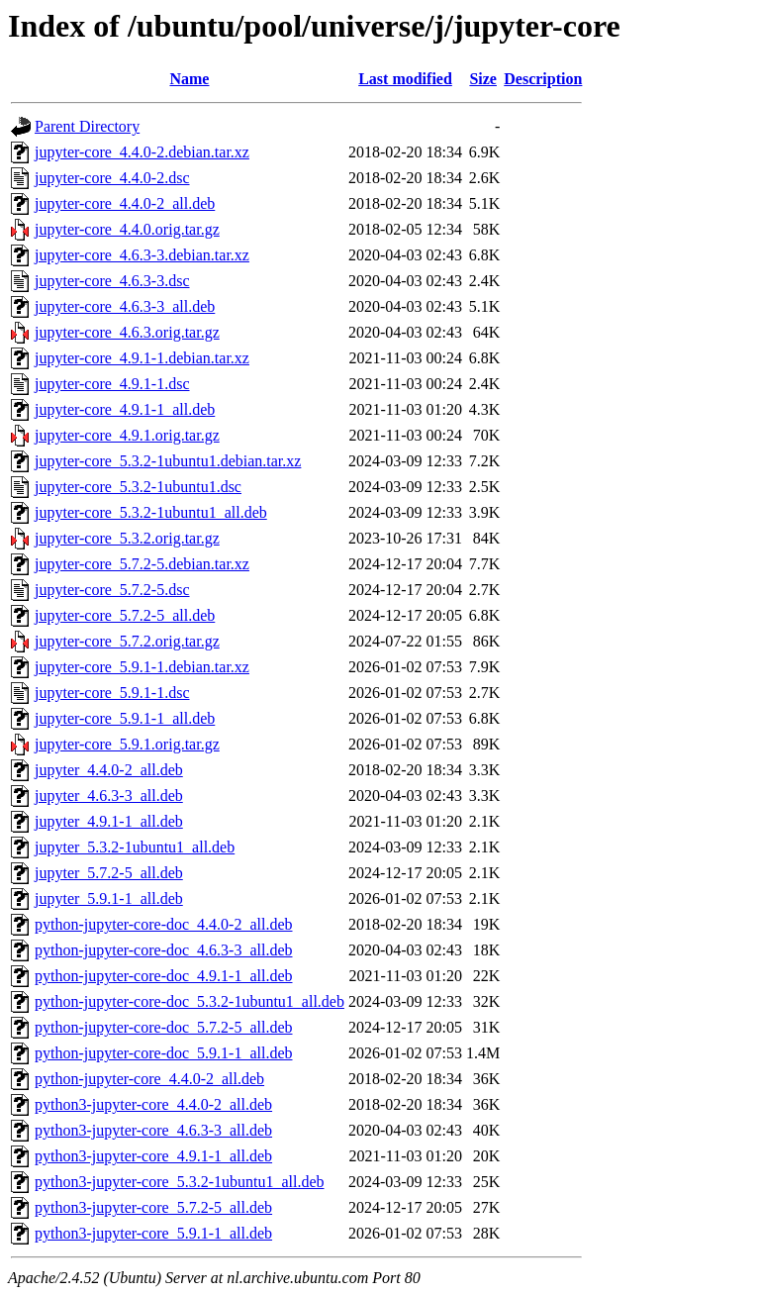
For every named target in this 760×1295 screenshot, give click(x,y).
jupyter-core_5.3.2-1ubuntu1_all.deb (151, 512)
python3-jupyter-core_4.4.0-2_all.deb (153, 1104)
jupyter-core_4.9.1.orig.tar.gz (127, 435)
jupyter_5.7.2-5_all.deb (109, 872)
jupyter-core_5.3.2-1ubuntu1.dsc (138, 486)
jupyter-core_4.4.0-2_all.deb (125, 203)
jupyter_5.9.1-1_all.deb (109, 898)
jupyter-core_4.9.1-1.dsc (112, 383)
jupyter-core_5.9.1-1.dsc (112, 692)
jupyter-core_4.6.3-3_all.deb (125, 306)
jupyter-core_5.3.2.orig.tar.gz (127, 538)
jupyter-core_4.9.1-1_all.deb (125, 409)
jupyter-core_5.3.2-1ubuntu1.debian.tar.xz (168, 460)
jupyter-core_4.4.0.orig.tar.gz (127, 229)
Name (189, 78)
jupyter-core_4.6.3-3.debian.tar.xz (142, 255)
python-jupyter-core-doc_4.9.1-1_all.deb (163, 975)
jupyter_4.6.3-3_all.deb (109, 795)
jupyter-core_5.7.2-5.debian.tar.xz (142, 563)
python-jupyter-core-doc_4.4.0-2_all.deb (163, 924)
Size (483, 78)
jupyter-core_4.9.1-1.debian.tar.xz (142, 357)
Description (543, 78)
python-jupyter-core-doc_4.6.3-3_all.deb (163, 950)
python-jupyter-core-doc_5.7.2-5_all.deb (163, 1027)
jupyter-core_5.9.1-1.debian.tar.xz (142, 666)
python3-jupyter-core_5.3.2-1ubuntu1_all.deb (180, 1181)
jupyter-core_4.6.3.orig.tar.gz (127, 332)
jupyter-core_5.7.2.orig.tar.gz (127, 641)
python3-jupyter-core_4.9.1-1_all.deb (153, 1155)
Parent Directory (87, 126)
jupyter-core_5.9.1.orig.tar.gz (127, 744)
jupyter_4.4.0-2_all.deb (109, 769)
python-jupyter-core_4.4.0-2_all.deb (149, 1078)
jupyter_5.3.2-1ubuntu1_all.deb (135, 847)
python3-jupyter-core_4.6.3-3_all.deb (153, 1130)
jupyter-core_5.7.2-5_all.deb (125, 615)
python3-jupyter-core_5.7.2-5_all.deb (153, 1207)
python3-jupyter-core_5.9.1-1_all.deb (153, 1233)
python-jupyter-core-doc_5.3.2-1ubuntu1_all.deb (189, 1001)
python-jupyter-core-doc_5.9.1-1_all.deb (163, 1053)
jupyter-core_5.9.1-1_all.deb (125, 718)
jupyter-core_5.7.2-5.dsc (112, 589)
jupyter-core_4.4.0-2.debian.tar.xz (142, 152)
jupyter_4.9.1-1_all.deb (109, 821)
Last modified (405, 78)
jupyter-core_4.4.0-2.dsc (112, 177)
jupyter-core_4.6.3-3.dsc (112, 280)
